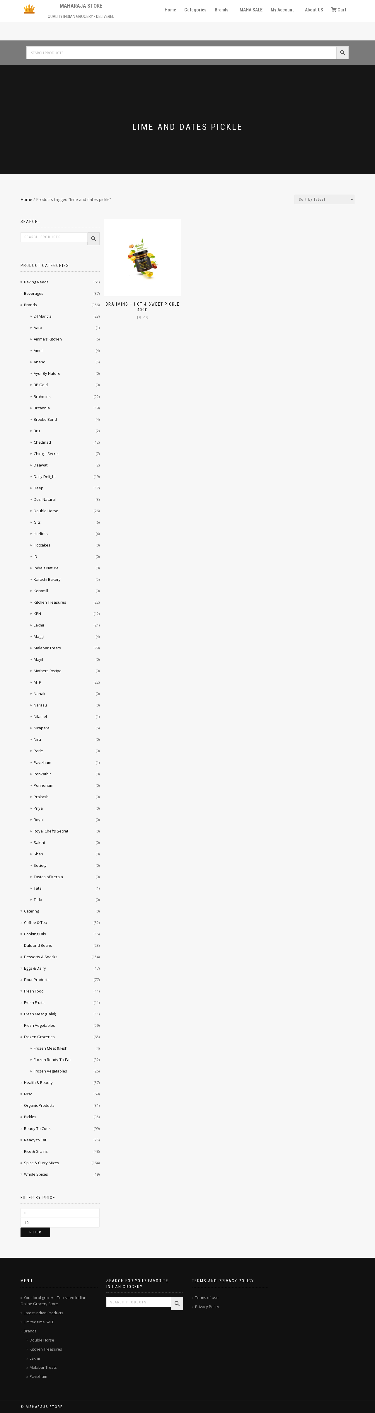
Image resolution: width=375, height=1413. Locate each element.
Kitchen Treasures (50, 602)
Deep (38, 488)
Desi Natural (45, 499)
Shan (38, 854)
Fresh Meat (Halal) (40, 1014)
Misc (28, 1094)
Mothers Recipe (48, 670)
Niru (37, 739)
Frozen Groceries (39, 1036)
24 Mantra (43, 316)
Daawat (40, 465)
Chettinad (42, 442)
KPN (37, 613)
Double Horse (46, 510)
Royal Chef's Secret (51, 831)
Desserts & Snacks (40, 956)
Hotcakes (42, 545)
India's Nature (46, 568)
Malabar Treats (47, 648)
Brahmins (42, 396)
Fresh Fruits (34, 1002)
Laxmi (39, 625)
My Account (282, 10)
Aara (38, 327)
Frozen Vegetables (50, 1071)
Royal (39, 819)
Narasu (40, 705)
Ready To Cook (37, 1128)
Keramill (41, 590)
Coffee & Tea (35, 922)
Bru (37, 430)
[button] (223, 10)
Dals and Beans (38, 945)
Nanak (39, 693)
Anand (39, 362)
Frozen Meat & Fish (50, 1048)
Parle (38, 750)
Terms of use (207, 1297)
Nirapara (42, 728)
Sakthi (39, 842)
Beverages (33, 293)
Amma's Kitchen (48, 339)
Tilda (38, 899)
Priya (38, 808)
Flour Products (37, 979)
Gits (37, 522)
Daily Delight (45, 476)
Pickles (30, 1116)
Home (170, 10)
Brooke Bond (45, 419)
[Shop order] (324, 199)
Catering (31, 911)
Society (40, 865)
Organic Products (39, 1105)
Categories (195, 10)
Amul (38, 350)
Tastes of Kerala (48, 876)
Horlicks (41, 533)
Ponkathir (42, 774)
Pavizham (42, 762)
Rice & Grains (36, 1151)
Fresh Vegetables (39, 1025)
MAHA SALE (251, 10)
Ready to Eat (35, 1140)
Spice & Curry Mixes (41, 1162)
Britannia (42, 408)
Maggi (39, 636)
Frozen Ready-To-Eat (52, 1059)
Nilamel (40, 716)
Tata (38, 888)
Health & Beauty (38, 1082)
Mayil (38, 659)
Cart (338, 10)
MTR (37, 682)
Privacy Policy (207, 1306)
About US (314, 10)
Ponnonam (43, 785)
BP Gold (41, 384)
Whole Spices (36, 1174)
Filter (35, 1232)
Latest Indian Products (43, 1312)
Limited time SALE (39, 1322)
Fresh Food (34, 991)
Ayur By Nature (47, 373)
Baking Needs (36, 282)
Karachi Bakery (47, 579)
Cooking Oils (35, 934)
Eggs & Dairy (35, 968)
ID (35, 556)
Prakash (41, 796)
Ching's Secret (46, 453)
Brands (222, 10)
